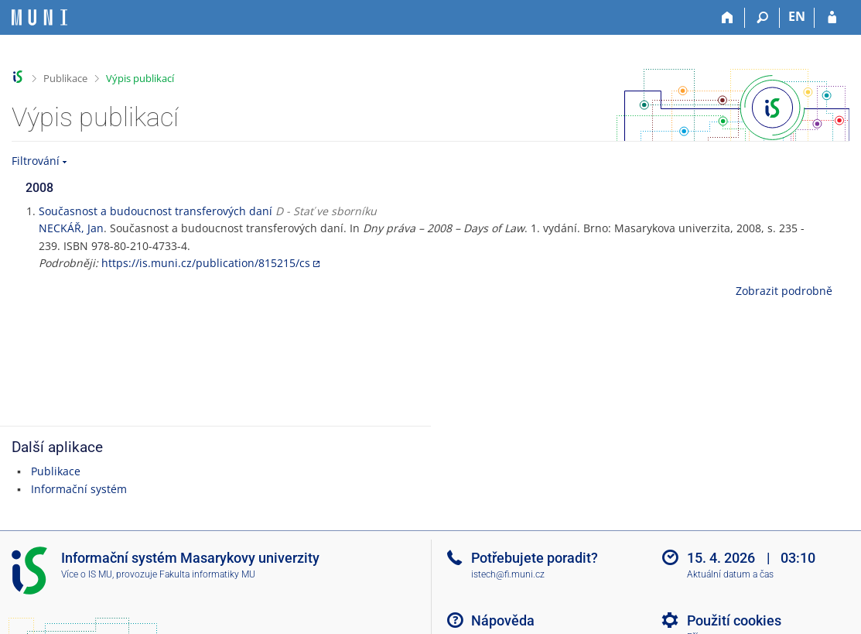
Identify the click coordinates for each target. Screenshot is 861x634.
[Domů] (727, 18)
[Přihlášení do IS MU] (832, 18)
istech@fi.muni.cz (508, 574)
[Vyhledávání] (762, 18)
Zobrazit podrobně (784, 290)
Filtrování (36, 160)
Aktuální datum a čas (730, 574)
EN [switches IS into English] (796, 16)
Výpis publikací (140, 78)
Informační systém (79, 488)
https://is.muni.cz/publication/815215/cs (205, 262)
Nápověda (503, 620)
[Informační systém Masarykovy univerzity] (39, 17)
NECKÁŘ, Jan (71, 228)
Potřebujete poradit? (534, 558)
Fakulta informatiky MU (207, 574)
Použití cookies (734, 620)
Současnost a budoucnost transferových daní (155, 211)
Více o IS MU (86, 574)
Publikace (65, 78)
